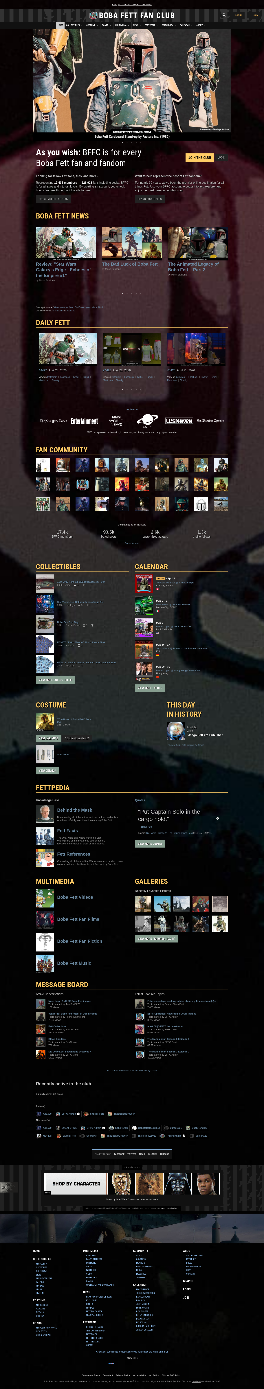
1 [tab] (122, 143)
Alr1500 (44, 1114)
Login (238, 15)
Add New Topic (43, 1335)
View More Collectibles (55, 680)
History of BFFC (194, 1266)
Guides (89, 1304)
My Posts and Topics (46, 1327)
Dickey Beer (142, 1311)
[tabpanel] (132, 85)
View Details (47, 770)
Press (189, 1263)
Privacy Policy (123, 1375)
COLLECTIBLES (58, 566)
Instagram (52, 377)
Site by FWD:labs (170, 1375)
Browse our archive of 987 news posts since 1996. (78, 307)
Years (39, 1289)
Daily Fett (91, 1255)
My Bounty (41, 1264)
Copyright (108, 1375)
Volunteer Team (194, 1255)
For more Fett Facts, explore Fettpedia (185, 745)
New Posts (41, 1331)
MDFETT (45, 1136)
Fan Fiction (91, 1277)
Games (89, 1281)
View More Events (150, 688)
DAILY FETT (53, 322)
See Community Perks (53, 199)
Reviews (40, 1286)
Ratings (40, 1282)
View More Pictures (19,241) (156, 938)
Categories (41, 1267)
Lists (38, 1275)
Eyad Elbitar (142, 1319)
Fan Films (91, 1270)
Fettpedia (152, 25)
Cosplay (40, 1316)
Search (188, 1281)
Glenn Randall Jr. (145, 1315)
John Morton (142, 1304)
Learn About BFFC (150, 199)
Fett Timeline (93, 1341)
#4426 (107, 370)
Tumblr (85, 377)
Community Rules (91, 1375)
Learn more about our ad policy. (164, 1208)
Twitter (76, 377)
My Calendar (142, 1289)
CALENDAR (151, 566)
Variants (40, 1308)
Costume (92, 25)
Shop (188, 1270)
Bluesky (55, 380)
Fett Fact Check (94, 1311)
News (137, 25)
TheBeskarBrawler (121, 1114)
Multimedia (122, 25)
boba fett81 (118, 1128)
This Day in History (184, 710)
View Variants (48, 738)
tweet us (71, 310)
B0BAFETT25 (66, 1128)
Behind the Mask (94, 1327)
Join (255, 15)
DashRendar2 (196, 1128)
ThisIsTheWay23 (144, 1136)
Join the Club (199, 157)
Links (139, 1270)
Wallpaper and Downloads (100, 1285)
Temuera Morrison (145, 1293)
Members (140, 1263)
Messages (141, 1274)
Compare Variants (77, 738)
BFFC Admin (68, 1114)
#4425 (171, 370)
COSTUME (51, 705)
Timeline (40, 1293)
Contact (190, 1274)
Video (89, 1274)
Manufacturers (44, 1278)
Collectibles (74, 25)
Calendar (186, 25)
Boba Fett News (62, 216)
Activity (140, 1255)
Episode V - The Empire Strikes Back (169, 833)
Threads (164, 1154)
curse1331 (173, 1128)
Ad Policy (154, 1375)
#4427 (43, 370)
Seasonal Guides (94, 1315)
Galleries (151, 881)
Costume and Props (146, 1326)
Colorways (41, 1271)
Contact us (58, 310)
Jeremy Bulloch (144, 1330)
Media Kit (191, 1259)
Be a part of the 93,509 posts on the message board (132, 1070)
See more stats (132, 543)
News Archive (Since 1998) (99, 1297)
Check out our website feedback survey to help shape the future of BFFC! (132, 1352)
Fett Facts (91, 1334)
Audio (89, 1266)
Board (107, 25)
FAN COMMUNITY (62, 450)
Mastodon (44, 380)
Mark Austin (142, 1308)
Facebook (65, 377)
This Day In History (95, 1330)
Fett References (94, 1338)
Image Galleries (94, 1259)
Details (40, 1312)
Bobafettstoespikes (146, 1128)
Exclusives (91, 1300)
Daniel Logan (143, 1297)
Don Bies (140, 1300)
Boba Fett (146, 827)
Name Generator (144, 1266)
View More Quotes (150, 844)
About (201, 25)
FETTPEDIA (53, 787)
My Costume (42, 1305)
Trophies (140, 1277)
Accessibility (139, 1375)
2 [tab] (127, 143)
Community (169, 25)
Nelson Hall (142, 1322)
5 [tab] (141, 143)
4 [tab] (136, 143)
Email (142, 1154)
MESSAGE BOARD (62, 984)
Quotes (140, 800)
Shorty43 (88, 1136)
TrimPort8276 (172, 1136)
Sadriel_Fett (94, 1114)
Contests (141, 1259)
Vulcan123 (198, 1136)
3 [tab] (131, 143)
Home (60, 25)
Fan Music (91, 1263)
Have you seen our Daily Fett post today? (132, 4)
